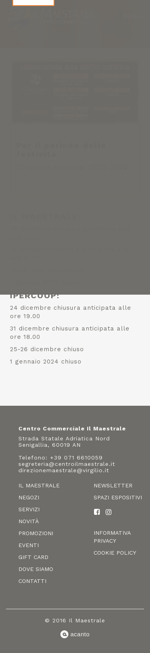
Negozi (28, 497)
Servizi (29, 509)
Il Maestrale (39, 485)
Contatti (32, 581)
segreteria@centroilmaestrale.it (66, 464)
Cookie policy (115, 552)
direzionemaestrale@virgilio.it (63, 470)
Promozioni (35, 533)
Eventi (28, 545)
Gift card (33, 557)
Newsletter (113, 485)
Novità (28, 521)
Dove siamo (35, 569)
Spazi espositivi (118, 497)
